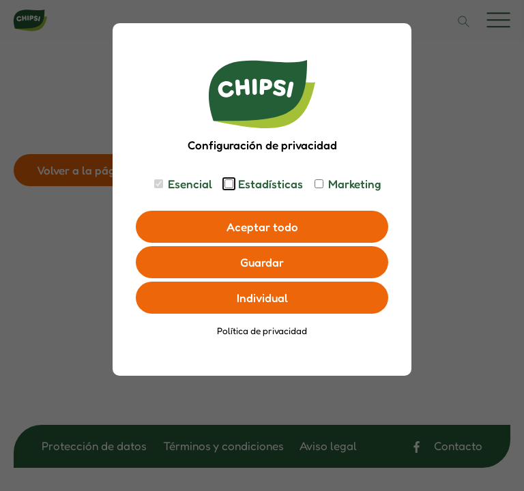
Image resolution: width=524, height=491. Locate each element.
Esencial (190, 184)
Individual (262, 298)
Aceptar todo (262, 227)
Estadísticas (270, 184)
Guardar (262, 262)
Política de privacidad (262, 330)
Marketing (354, 184)
